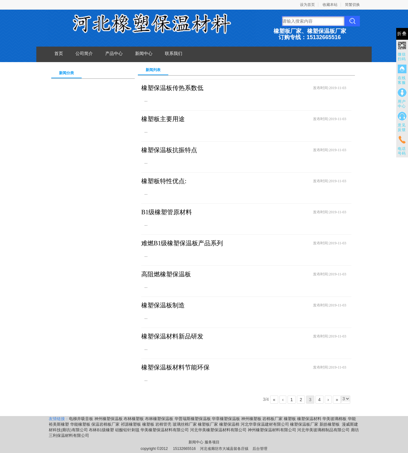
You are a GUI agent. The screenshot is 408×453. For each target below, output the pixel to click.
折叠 (402, 33)
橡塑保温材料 (309, 418)
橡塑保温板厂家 (304, 424)
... (145, 100)
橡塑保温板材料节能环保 (175, 367)
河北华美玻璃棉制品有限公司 (323, 430)
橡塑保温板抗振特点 (169, 150)
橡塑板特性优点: (164, 181)
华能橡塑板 (80, 424)
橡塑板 (290, 418)
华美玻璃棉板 (334, 418)
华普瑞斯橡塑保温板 (193, 418)
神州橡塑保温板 (108, 418)
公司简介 (84, 53)
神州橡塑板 (251, 418)
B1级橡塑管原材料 (166, 212)
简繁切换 (352, 4)
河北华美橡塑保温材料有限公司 (218, 430)
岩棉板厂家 (272, 418)
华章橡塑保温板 (226, 418)
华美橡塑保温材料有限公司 (164, 430)
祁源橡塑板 (131, 424)
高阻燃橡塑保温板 (166, 274)
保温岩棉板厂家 (105, 424)
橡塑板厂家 (208, 424)
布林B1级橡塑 (101, 430)
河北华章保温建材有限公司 (265, 424)
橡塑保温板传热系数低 (172, 87)
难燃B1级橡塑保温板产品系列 (182, 243)
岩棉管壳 (163, 424)
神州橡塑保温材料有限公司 (272, 430)
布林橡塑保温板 (159, 418)
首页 (58, 53)
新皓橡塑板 (330, 424)
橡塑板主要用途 (163, 119)
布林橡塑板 (134, 418)
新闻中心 (143, 53)
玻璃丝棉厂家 (185, 424)
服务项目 (212, 442)
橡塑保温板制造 (163, 305)
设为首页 (307, 4)
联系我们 (173, 53)
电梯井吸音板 (81, 418)
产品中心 (114, 53)
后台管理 (259, 448)
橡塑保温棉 (229, 424)
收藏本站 (330, 4)
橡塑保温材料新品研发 (172, 336)
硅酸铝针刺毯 (127, 430)
